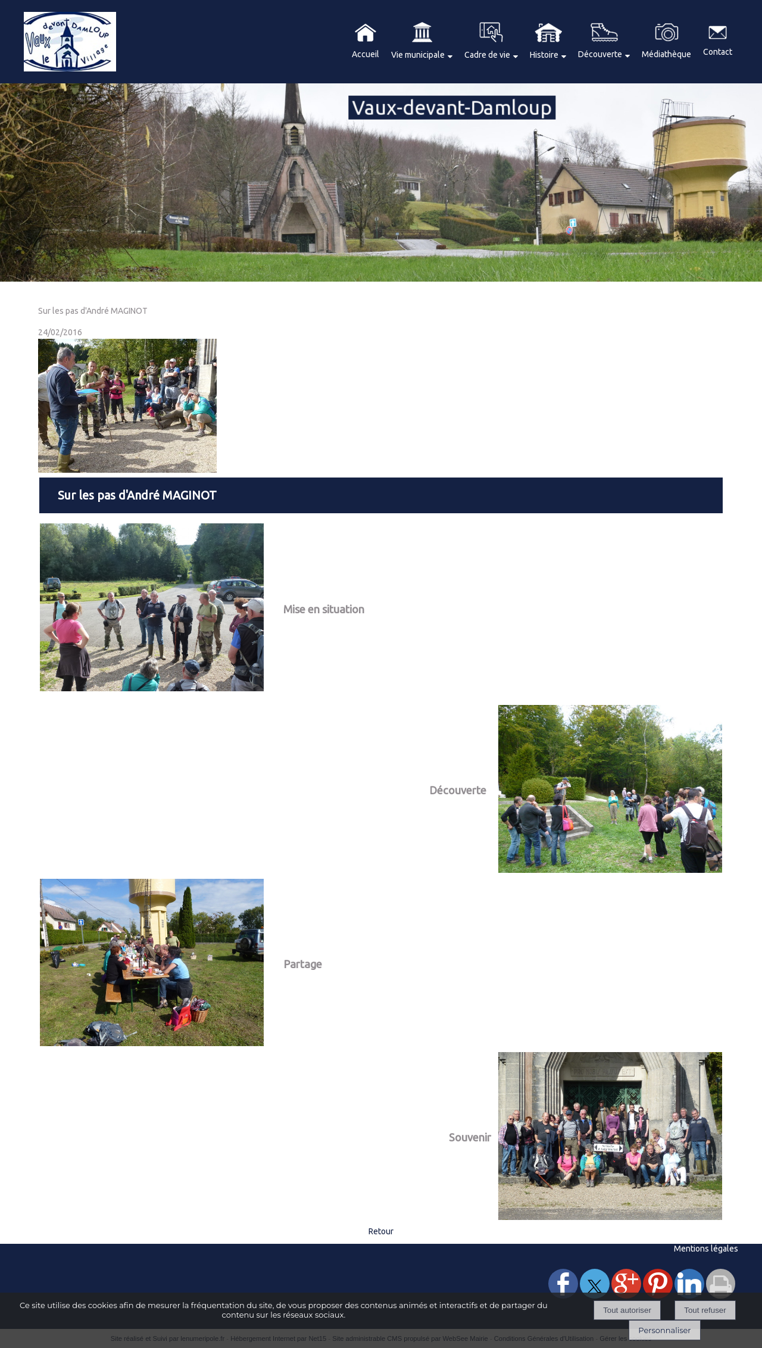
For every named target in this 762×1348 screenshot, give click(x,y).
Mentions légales (706, 1248)
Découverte (600, 54)
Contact (717, 52)
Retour (381, 1231)
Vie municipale (418, 55)
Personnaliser (664, 1330)
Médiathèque (666, 54)
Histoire (544, 55)
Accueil (365, 54)
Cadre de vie (487, 55)
